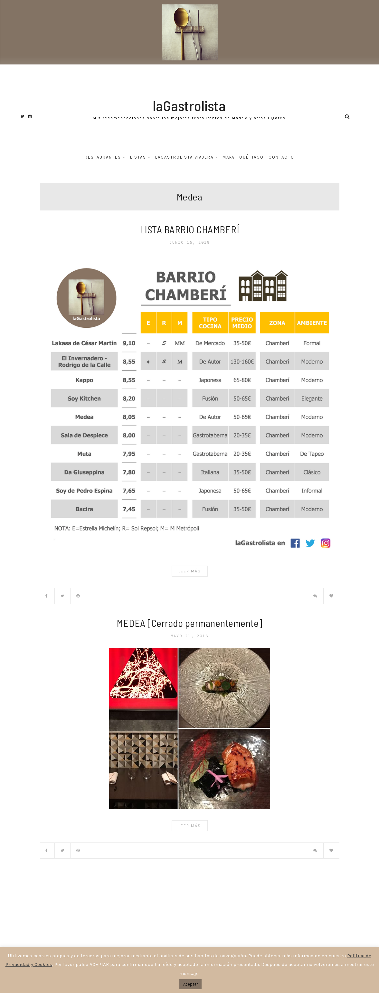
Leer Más (189, 571)
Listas (138, 157)
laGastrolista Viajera (184, 157)
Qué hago (251, 157)
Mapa (228, 157)
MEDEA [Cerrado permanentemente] (189, 623)
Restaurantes (103, 157)
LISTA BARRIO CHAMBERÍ (190, 229)
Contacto (281, 157)
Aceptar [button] (190, 984)
